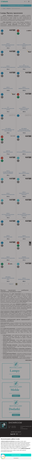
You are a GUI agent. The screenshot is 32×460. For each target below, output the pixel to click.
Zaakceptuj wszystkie (16, 455)
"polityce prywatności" (25, 448)
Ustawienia (16, 458)
